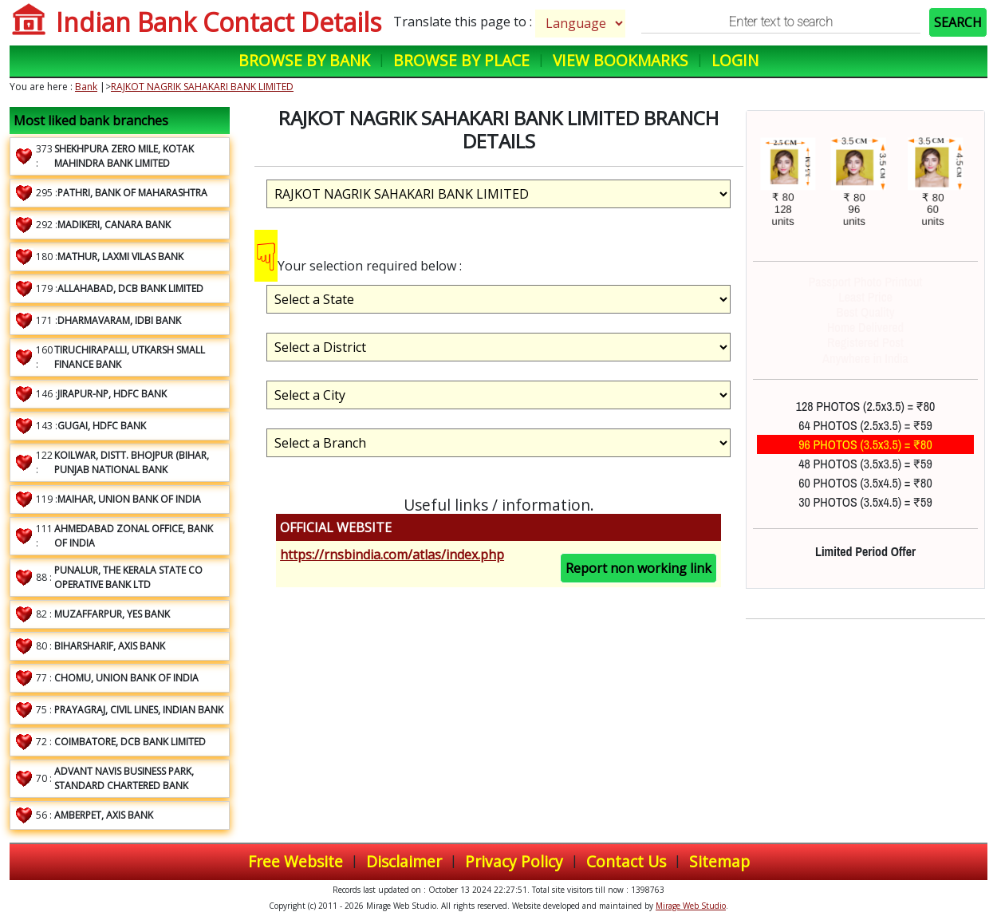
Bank (86, 86)
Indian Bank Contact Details (218, 22)
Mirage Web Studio (691, 905)
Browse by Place (461, 60)
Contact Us (626, 861)
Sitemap (719, 861)
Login (735, 60)
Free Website (295, 861)
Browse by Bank (304, 60)
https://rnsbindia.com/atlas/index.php (392, 554)
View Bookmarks (620, 60)
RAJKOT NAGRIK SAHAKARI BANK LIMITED (202, 86)
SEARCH (958, 22)
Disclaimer (404, 861)
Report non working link (638, 568)
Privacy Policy (514, 861)
